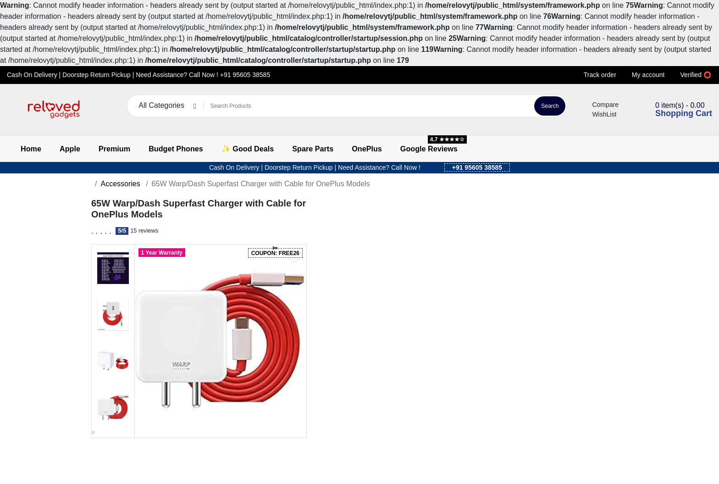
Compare (600, 104)
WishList (598, 114)
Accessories (120, 184)
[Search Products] (367, 106)
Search (550, 106)
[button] (12, 109)
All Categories (161, 105)
